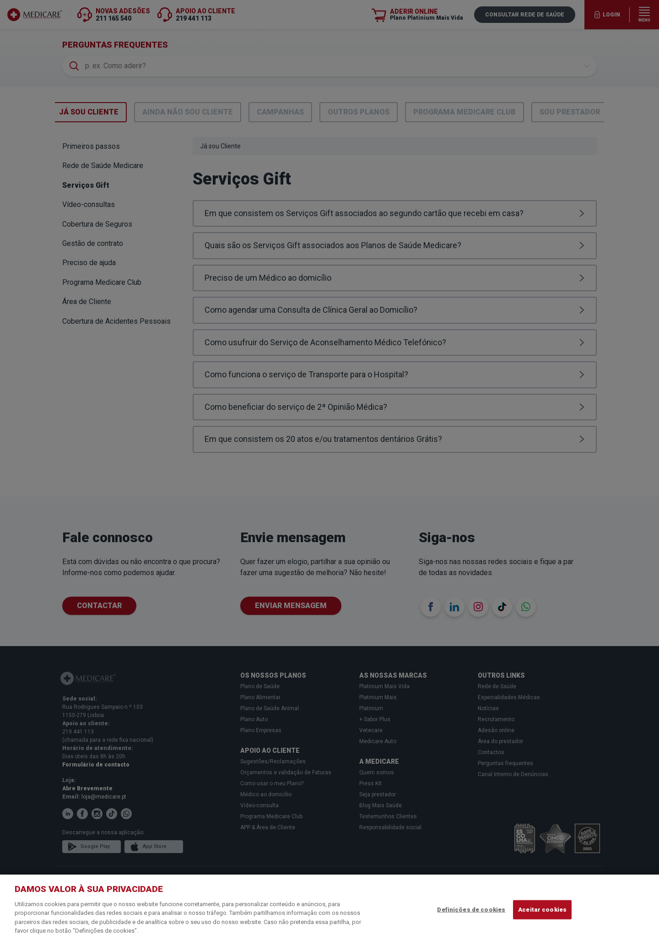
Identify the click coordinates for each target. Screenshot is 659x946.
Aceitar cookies (542, 909)
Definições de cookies (471, 909)
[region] (329, 910)
